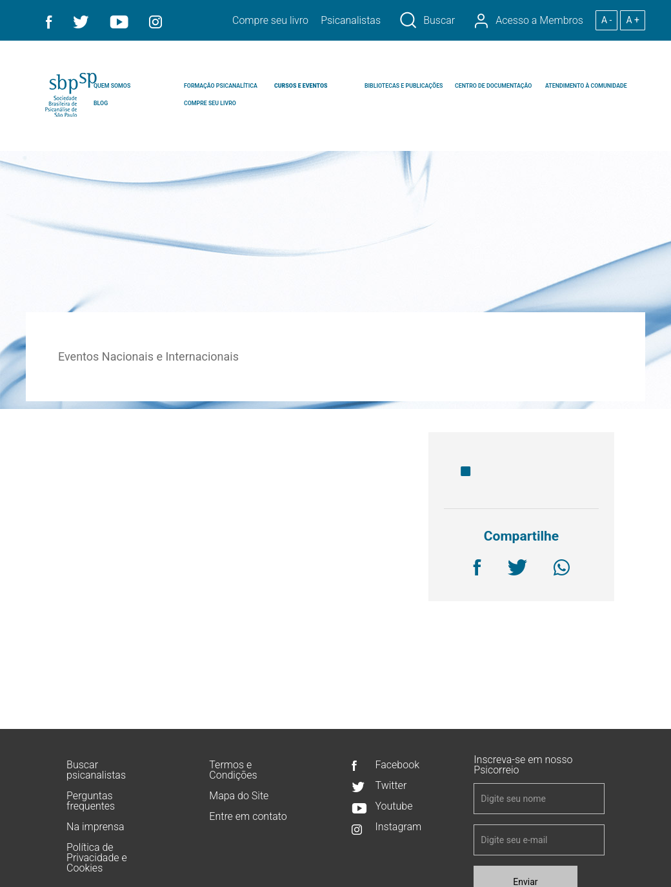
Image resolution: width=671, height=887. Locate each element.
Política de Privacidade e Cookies (96, 858)
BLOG (101, 103)
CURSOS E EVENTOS (300, 86)
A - (606, 20)
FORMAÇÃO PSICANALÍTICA (220, 86)
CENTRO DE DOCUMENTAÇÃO (493, 86)
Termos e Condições (233, 770)
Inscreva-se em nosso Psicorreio (523, 765)
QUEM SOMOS (112, 86)
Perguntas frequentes (90, 801)
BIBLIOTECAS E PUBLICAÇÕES (404, 86)
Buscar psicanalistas (96, 770)
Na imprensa (95, 827)
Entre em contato (247, 817)
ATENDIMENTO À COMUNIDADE (586, 86)
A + (632, 20)
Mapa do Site (238, 796)
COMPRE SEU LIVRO (210, 103)
